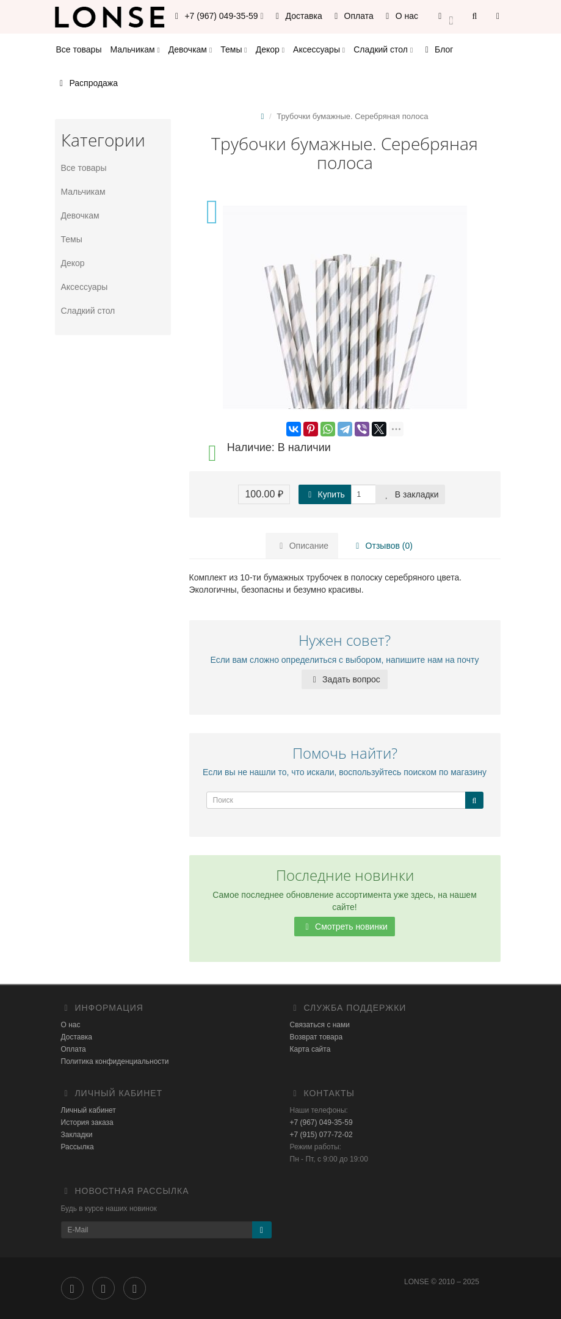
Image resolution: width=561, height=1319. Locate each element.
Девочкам (190, 49)
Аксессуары (319, 49)
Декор (270, 49)
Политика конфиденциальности (115, 1061)
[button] (446, 17)
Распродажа (87, 83)
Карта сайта (310, 1049)
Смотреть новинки (345, 926)
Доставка (297, 16)
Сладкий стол (383, 49)
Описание (302, 546)
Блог (437, 49)
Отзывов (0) (382, 546)
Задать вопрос (344, 679)
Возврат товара (316, 1037)
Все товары (79, 49)
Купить (325, 494)
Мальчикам (134, 49)
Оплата (352, 16)
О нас (400, 16)
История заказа (87, 1122)
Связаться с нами (320, 1025)
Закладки (77, 1134)
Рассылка (77, 1147)
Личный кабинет (88, 1110)
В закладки (410, 494)
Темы (233, 49)
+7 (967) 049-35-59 (321, 1122)
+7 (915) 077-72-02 (321, 1134)
